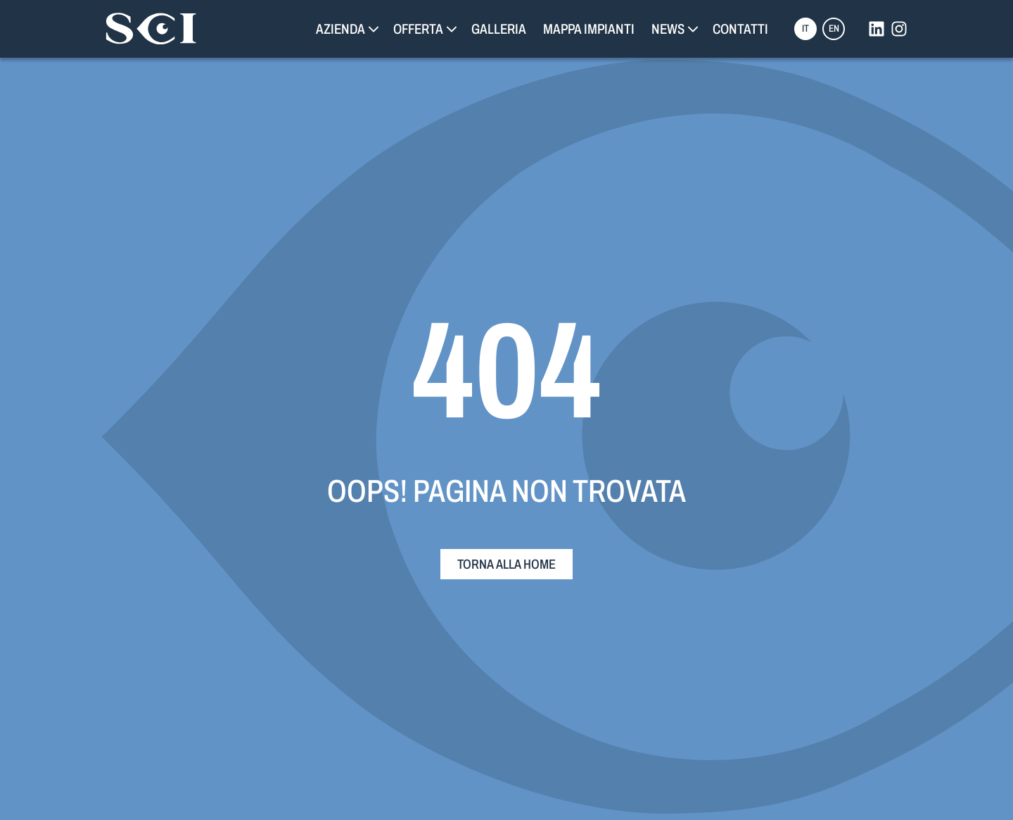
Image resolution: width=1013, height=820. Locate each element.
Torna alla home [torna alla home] (506, 564)
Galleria (498, 29)
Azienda (340, 29)
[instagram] (899, 28)
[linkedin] (876, 28)
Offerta (418, 29)
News (667, 29)
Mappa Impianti (589, 29)
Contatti (740, 29)
